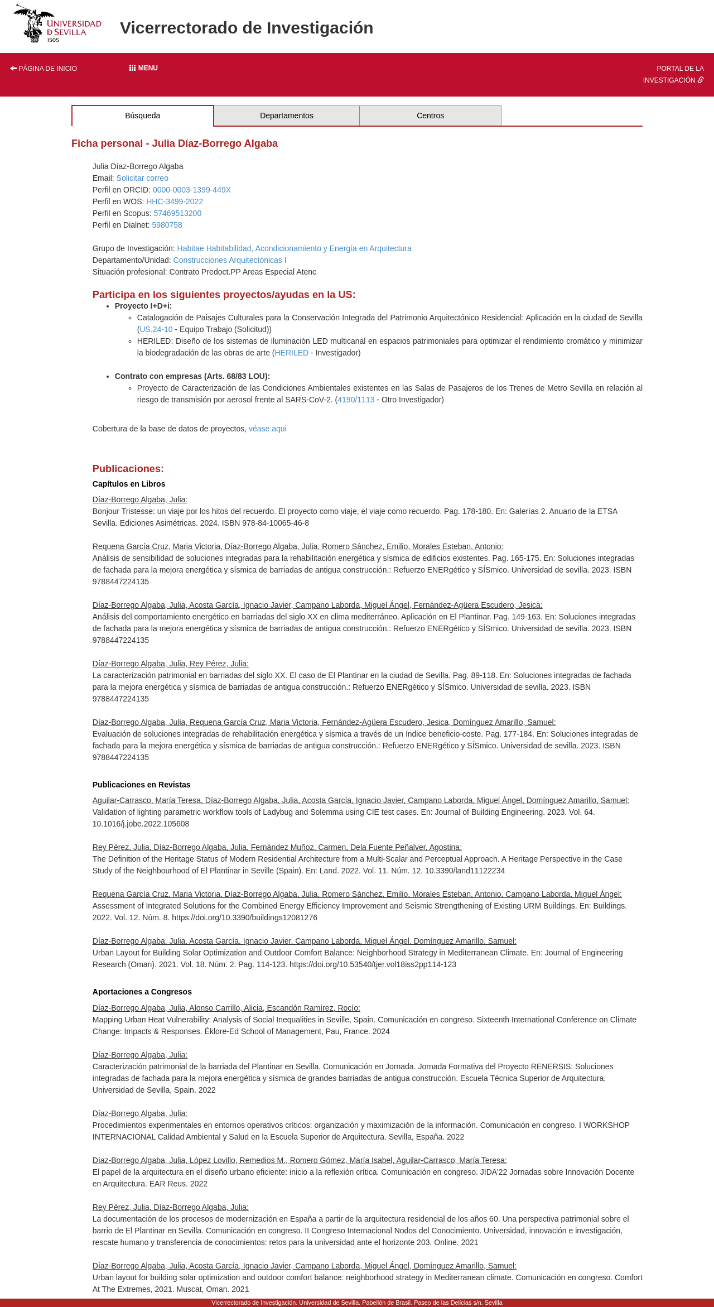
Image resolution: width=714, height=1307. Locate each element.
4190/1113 (355, 399)
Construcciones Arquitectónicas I (230, 260)
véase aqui (268, 428)
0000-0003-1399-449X (192, 189)
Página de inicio (43, 69)
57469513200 (178, 213)
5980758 (167, 224)
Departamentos (286, 115)
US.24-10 (155, 329)
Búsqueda (142, 115)
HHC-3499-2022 (174, 201)
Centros (430, 115)
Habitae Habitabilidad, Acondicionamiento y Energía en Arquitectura (294, 248)
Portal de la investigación (673, 74)
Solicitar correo (142, 178)
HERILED (292, 352)
